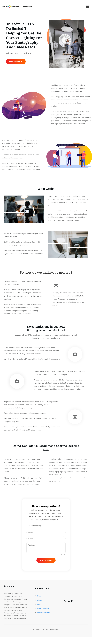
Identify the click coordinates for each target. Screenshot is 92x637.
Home (39, 596)
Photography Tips (43, 612)
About (39, 600)
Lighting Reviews (43, 608)
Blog (38, 604)
